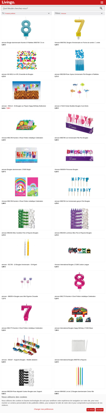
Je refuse (90, 410)
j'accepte (99, 410)
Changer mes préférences (43, 409)
